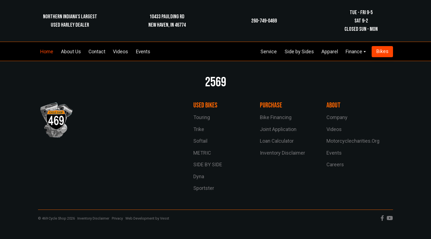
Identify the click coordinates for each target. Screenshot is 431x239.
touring (201, 117)
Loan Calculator (277, 141)
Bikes (382, 51)
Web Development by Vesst (147, 218)
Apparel (329, 51)
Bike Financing (275, 117)
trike (198, 129)
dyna (198, 176)
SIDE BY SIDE (207, 164)
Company (337, 117)
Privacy (117, 218)
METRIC (202, 153)
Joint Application (278, 129)
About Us (71, 51)
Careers (335, 164)
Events (143, 51)
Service (268, 51)
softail (200, 141)
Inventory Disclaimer (282, 153)
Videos (120, 51)
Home (46, 51)
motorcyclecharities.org (352, 141)
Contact (96, 51)
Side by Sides (299, 51)
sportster (203, 188)
